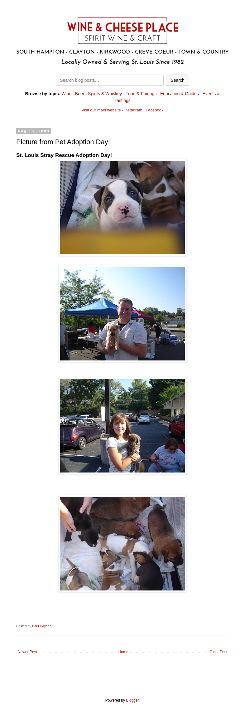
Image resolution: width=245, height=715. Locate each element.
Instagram (133, 110)
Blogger (132, 700)
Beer (79, 93)
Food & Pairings (141, 93)
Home (123, 652)
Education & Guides (179, 93)
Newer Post (27, 652)
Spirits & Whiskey (105, 93)
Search (177, 80)
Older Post (218, 652)
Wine (66, 93)
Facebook (154, 110)
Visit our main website (101, 110)
